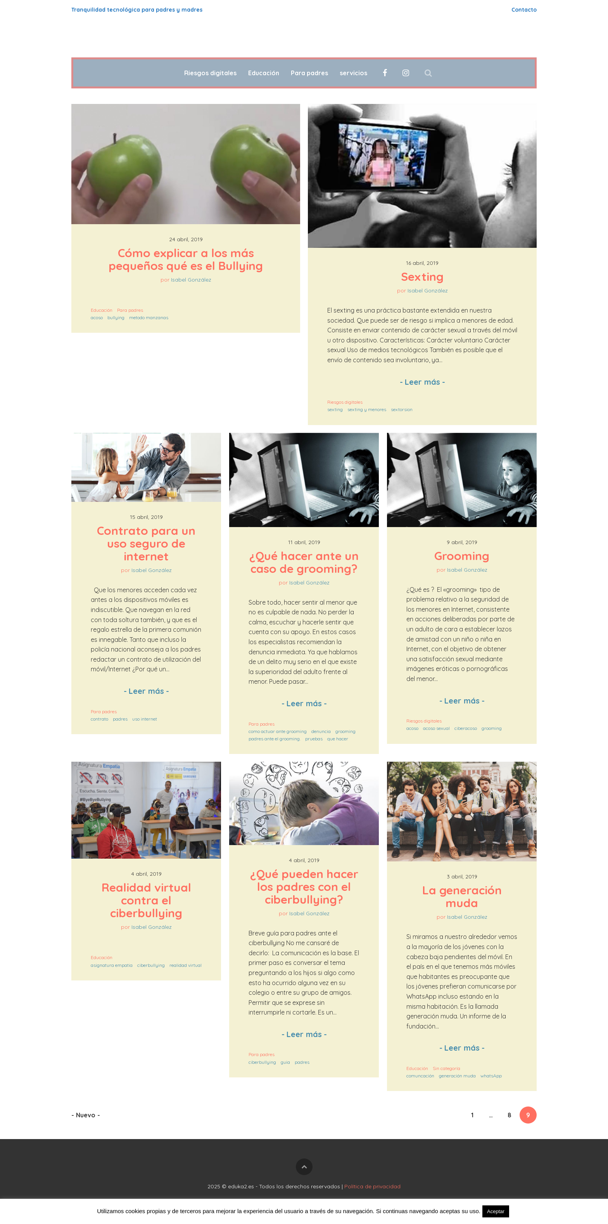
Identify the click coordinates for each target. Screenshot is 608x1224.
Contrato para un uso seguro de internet (148, 543)
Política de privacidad (372, 1186)
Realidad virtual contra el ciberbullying (148, 900)
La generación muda (463, 896)
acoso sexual (436, 728)
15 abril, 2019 (146, 516)
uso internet (144, 719)
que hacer (337, 739)
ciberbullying (151, 965)
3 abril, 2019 (462, 876)
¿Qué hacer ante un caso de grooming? (305, 562)
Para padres (309, 73)
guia (285, 1062)
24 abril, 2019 (186, 239)
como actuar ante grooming (278, 731)
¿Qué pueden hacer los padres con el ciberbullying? (305, 886)
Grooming (461, 555)
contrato (99, 719)
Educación (263, 73)
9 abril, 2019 (462, 542)
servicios (353, 73)
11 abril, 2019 (304, 542)
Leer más (422, 382)
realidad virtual (185, 965)
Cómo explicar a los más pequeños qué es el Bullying (186, 259)
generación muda (457, 1076)
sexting (335, 409)
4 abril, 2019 (146, 873)
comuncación (420, 1076)
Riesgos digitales (210, 73)
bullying (115, 317)
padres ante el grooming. (275, 739)
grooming (345, 731)
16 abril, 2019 (422, 262)
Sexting (422, 276)
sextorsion (402, 409)
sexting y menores (366, 409)
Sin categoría (446, 1068)
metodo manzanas (148, 317)
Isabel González (191, 279)
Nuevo (85, 1115)
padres (120, 719)
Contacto (524, 9)
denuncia (321, 731)
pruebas (314, 739)
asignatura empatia (112, 965)
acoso (97, 317)
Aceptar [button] (495, 1211)
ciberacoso (465, 728)
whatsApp (491, 1076)
